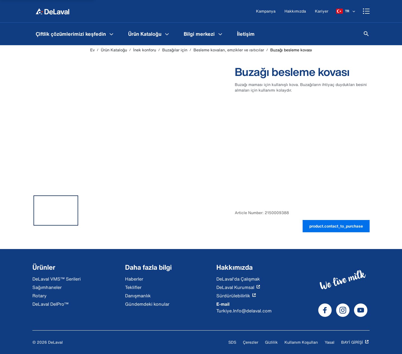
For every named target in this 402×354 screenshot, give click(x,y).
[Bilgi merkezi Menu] (220, 34)
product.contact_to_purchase (336, 226)
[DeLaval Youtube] (361, 310)
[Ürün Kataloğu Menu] (167, 34)
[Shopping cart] (366, 11)
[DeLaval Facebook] (325, 310)
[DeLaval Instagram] (343, 310)
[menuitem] (75, 34)
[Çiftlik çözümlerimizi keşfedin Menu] (111, 34)
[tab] (56, 210)
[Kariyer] (321, 11)
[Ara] (366, 33)
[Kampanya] (266, 11)
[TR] (346, 11)
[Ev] (52, 11)
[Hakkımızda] (295, 11)
